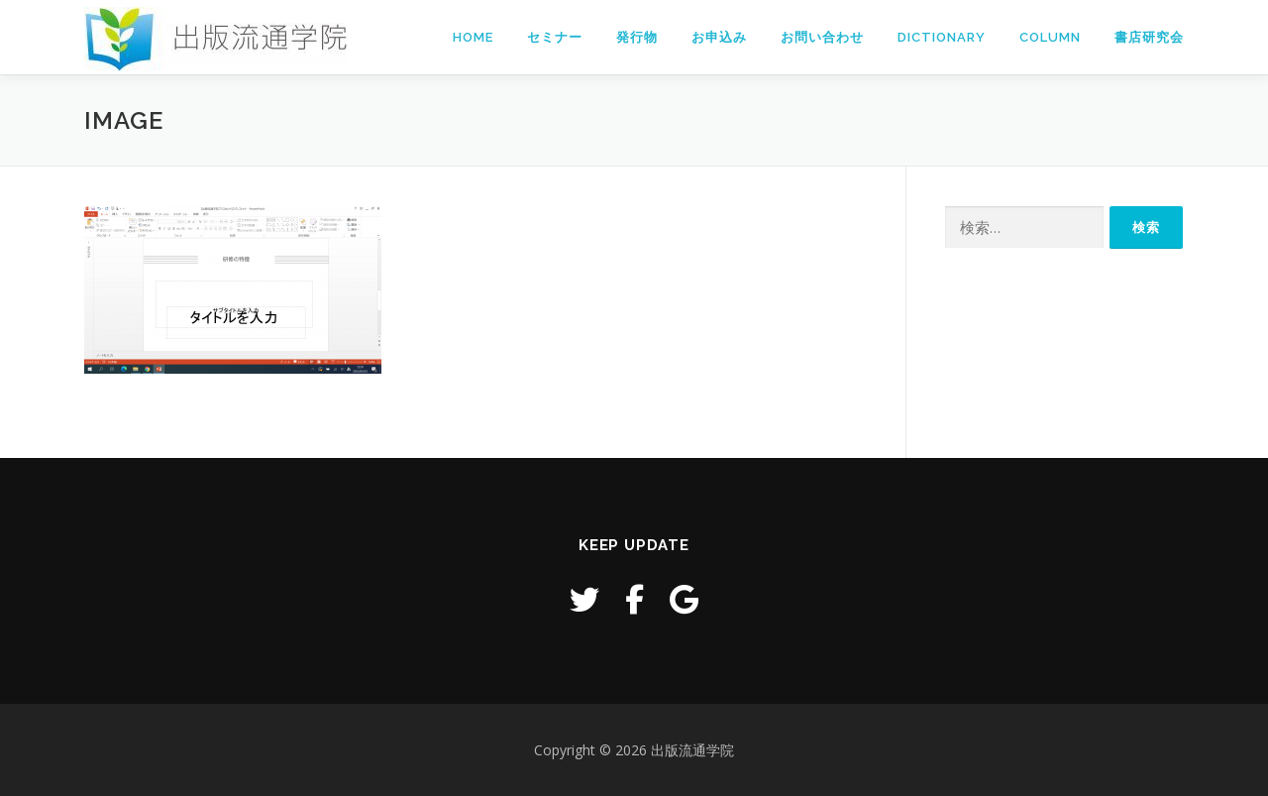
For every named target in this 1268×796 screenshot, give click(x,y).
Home (473, 37)
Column (1050, 37)
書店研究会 (1149, 37)
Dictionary (942, 37)
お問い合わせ (822, 37)
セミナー (554, 37)
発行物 (637, 37)
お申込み (719, 37)
